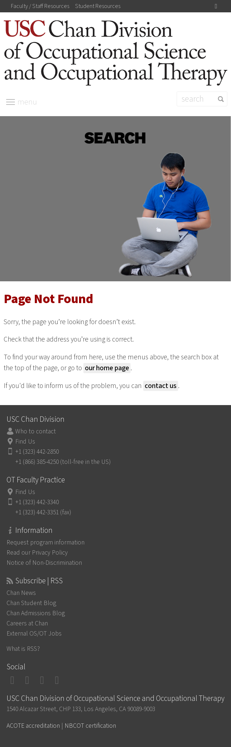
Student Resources (97, 6)
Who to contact (35, 431)
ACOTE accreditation (33, 725)
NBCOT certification (90, 725)
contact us (161, 386)
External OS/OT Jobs (34, 633)
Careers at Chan (27, 623)
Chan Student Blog (31, 603)
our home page (107, 368)
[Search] (202, 98)
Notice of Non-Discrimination (44, 562)
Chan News (21, 592)
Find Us (25, 441)
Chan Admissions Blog (36, 613)
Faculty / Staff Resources (40, 6)
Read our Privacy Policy (37, 552)
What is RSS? (23, 648)
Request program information (45, 542)
